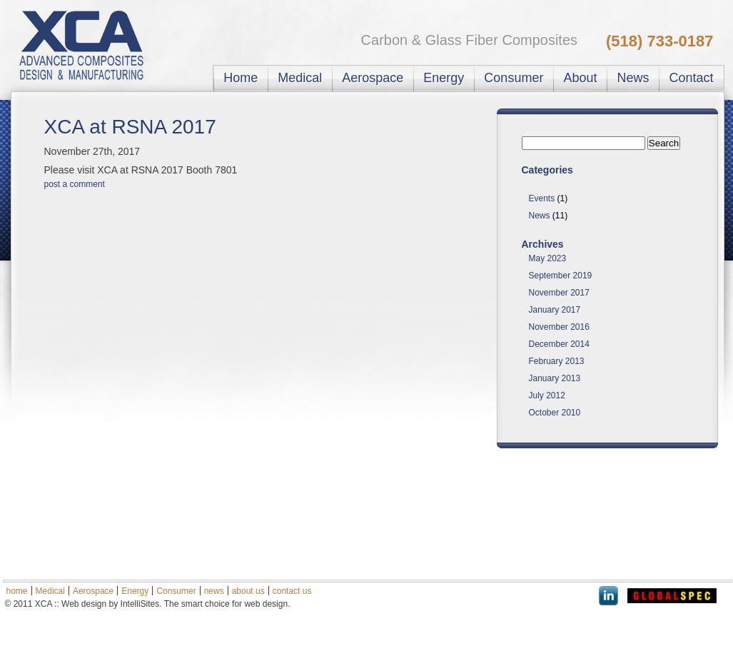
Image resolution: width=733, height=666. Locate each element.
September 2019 (560, 276)
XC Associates (92, 45)
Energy (443, 78)
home (17, 591)
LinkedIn (609, 595)
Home (240, 78)
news (214, 591)
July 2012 (547, 395)
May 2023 (548, 258)
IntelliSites (140, 604)
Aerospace (372, 78)
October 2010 (555, 413)
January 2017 (555, 310)
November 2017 (559, 293)
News (633, 78)
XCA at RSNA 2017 (130, 127)
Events (542, 198)
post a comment (74, 184)
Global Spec (672, 595)
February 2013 (557, 361)
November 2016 (559, 327)
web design (266, 604)
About (580, 78)
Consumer (513, 78)
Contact (691, 78)
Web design (83, 604)
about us (248, 591)
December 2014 (559, 344)
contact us (292, 591)
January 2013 (555, 378)
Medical (300, 78)
